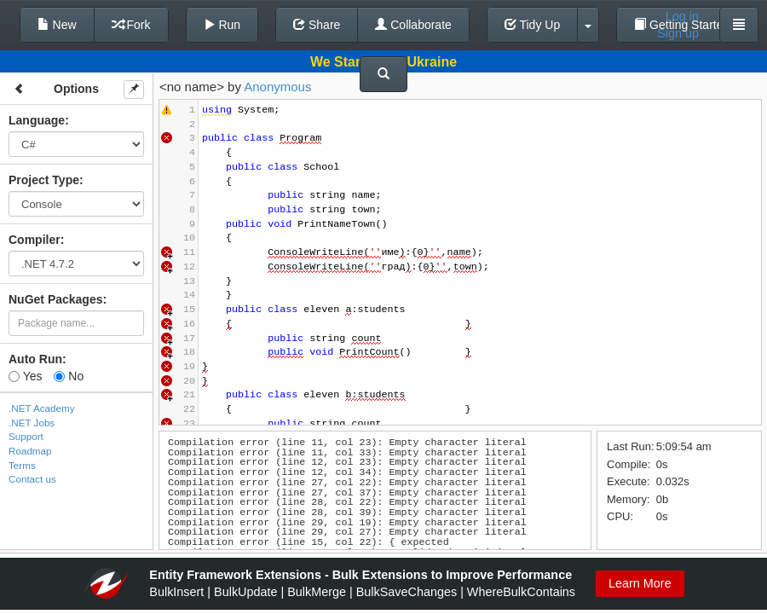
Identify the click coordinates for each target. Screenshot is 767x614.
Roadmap (30, 450)
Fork (131, 25)
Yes (25, 376)
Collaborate (413, 25)
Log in (682, 16)
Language (37, 120)
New (57, 25)
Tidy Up (532, 25)
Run (222, 25)
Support (26, 436)
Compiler (35, 239)
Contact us (32, 478)
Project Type (44, 180)
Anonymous (277, 86)
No (69, 376)
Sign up (678, 33)
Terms (22, 465)
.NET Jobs (32, 422)
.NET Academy (42, 408)
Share (316, 25)
